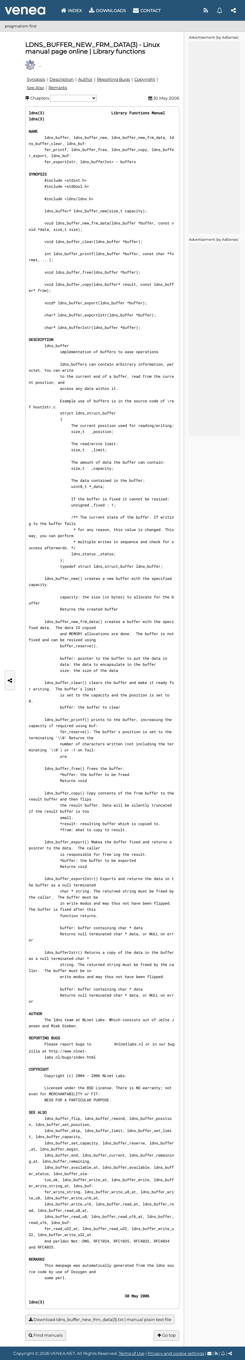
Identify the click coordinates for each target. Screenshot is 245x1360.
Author (85, 79)
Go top (166, 1335)
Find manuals (46, 1335)
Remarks (57, 87)
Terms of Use (132, 1353)
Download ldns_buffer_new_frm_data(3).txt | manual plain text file (100, 1320)
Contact (146, 10)
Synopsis (36, 79)
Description (61, 79)
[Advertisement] (214, 137)
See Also (35, 87)
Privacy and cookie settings (176, 1353)
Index (71, 10)
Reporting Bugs (113, 79)
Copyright (144, 79)
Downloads (107, 10)
